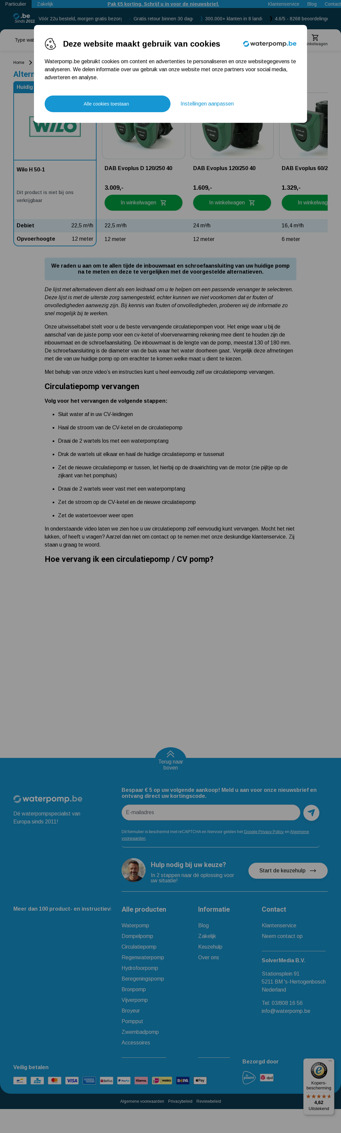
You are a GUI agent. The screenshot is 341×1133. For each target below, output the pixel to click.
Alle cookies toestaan (106, 104)
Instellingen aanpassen (207, 104)
